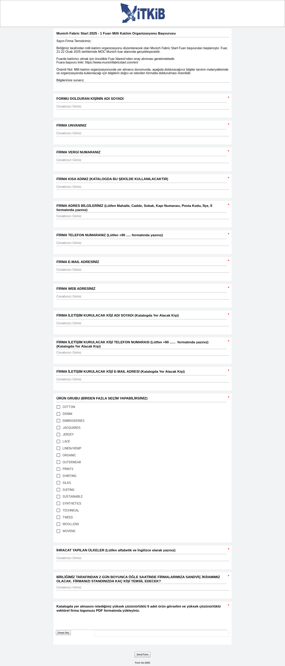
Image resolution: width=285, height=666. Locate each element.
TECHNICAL (71, 510)
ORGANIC (69, 455)
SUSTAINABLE (73, 496)
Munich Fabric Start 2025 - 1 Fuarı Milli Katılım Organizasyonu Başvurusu (142, 34)
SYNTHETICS (72, 503)
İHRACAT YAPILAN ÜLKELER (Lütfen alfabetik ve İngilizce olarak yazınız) (141, 551)
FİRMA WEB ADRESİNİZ (141, 289)
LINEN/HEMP (72, 448)
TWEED (68, 517)
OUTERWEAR (72, 462)
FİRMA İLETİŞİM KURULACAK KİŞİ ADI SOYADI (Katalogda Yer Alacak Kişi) (141, 316)
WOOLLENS (71, 524)
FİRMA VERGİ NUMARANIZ (141, 153)
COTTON (69, 407)
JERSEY (68, 434)
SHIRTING (69, 476)
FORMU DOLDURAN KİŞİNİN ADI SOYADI (141, 99)
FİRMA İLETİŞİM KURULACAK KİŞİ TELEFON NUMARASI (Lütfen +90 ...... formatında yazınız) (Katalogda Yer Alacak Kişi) (141, 344)
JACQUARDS (72, 428)
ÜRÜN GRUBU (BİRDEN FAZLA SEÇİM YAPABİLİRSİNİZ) (141, 399)
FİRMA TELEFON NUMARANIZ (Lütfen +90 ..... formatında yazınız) (141, 235)
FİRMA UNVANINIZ (141, 126)
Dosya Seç (63, 632)
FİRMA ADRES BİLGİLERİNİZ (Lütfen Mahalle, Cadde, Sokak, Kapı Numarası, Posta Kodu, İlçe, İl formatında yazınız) (141, 207)
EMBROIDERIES (74, 421)
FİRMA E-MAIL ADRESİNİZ (141, 262)
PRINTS (68, 469)
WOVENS (69, 531)
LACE (66, 441)
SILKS (67, 483)
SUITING (68, 490)
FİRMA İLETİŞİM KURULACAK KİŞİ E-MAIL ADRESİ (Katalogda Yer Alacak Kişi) (141, 372)
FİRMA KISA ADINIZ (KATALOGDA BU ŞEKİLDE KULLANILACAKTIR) (141, 179)
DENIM (67, 414)
